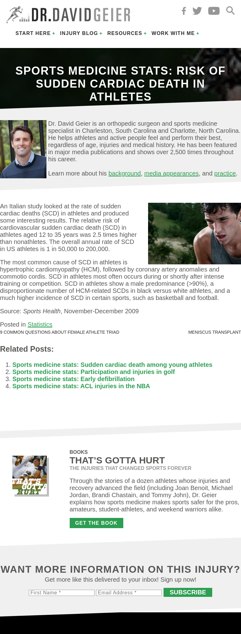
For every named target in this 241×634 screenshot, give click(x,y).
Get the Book (96, 523)
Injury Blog (79, 33)
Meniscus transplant (214, 332)
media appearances (171, 173)
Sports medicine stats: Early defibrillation (73, 379)
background (124, 173)
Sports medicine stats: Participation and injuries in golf (93, 371)
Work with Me (173, 33)
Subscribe (188, 592)
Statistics (40, 324)
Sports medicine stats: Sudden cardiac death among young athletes (112, 364)
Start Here (33, 33)
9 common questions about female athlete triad (59, 332)
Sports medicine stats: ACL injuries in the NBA (81, 386)
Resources (124, 33)
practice (225, 173)
